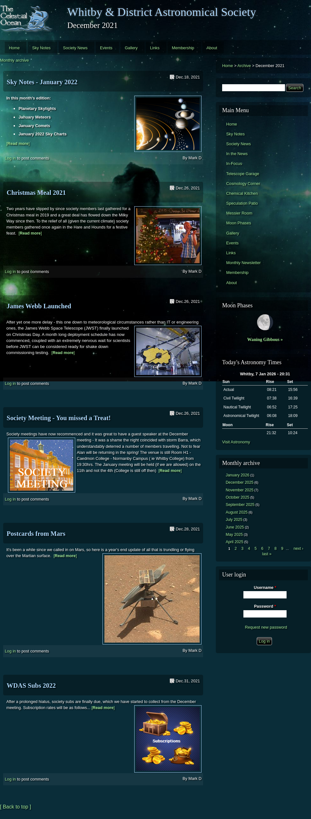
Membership (183, 47)
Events (106, 47)
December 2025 (239, 482)
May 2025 (234, 534)
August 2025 (237, 512)
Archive (244, 65)
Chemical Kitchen (242, 193)
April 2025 (234, 542)
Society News (75, 47)
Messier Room (239, 213)
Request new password (266, 627)
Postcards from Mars (36, 533)
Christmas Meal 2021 (36, 192)
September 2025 (240, 504)
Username (265, 587)
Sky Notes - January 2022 (42, 81)
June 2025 (235, 527)
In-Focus (234, 163)
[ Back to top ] (15, 806)
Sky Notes (41, 47)
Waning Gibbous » (265, 339)
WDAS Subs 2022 (31, 685)
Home (14, 47)
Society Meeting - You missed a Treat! (59, 417)
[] (18, 143)
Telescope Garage (242, 173)
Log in (10, 158)
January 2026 (237, 475)
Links (155, 47)
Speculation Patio (242, 203)
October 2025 (237, 497)
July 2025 (234, 519)
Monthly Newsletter (243, 262)
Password (265, 606)
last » (266, 554)
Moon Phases (238, 223)
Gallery (131, 47)
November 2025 (239, 490)
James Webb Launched (39, 306)
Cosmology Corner (243, 183)
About (212, 47)
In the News (237, 153)
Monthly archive (14, 60)
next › (298, 548)
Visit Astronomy (236, 442)
